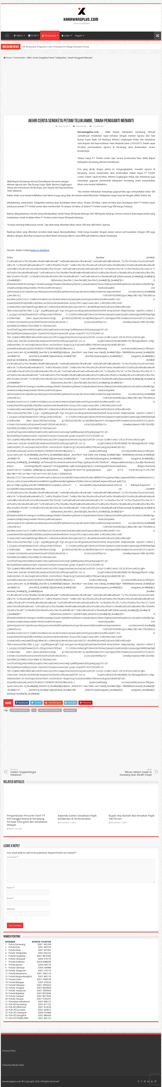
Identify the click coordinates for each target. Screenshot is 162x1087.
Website (11, 909)
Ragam (78, 35)
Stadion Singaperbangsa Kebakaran (28, 772)
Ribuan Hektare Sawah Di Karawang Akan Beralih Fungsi (134, 772)
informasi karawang (50, 710)
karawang (70, 710)
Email (10, 898)
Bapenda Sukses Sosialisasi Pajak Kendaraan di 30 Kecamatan (77, 817)
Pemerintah (49, 35)
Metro (18, 35)
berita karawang (20, 710)
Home (7, 35)
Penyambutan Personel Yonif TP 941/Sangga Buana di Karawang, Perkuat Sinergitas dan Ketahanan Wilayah (27, 820)
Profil (32, 35)
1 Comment (98, 126)
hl (34, 710)
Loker (66, 35)
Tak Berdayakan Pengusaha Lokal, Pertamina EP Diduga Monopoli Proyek (55, 46)
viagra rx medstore (39, 250)
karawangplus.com (11, 1081)
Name (10, 887)
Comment (12, 857)
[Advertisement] (81, 87)
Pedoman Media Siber (13, 1065)
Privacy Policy (8, 1050)
